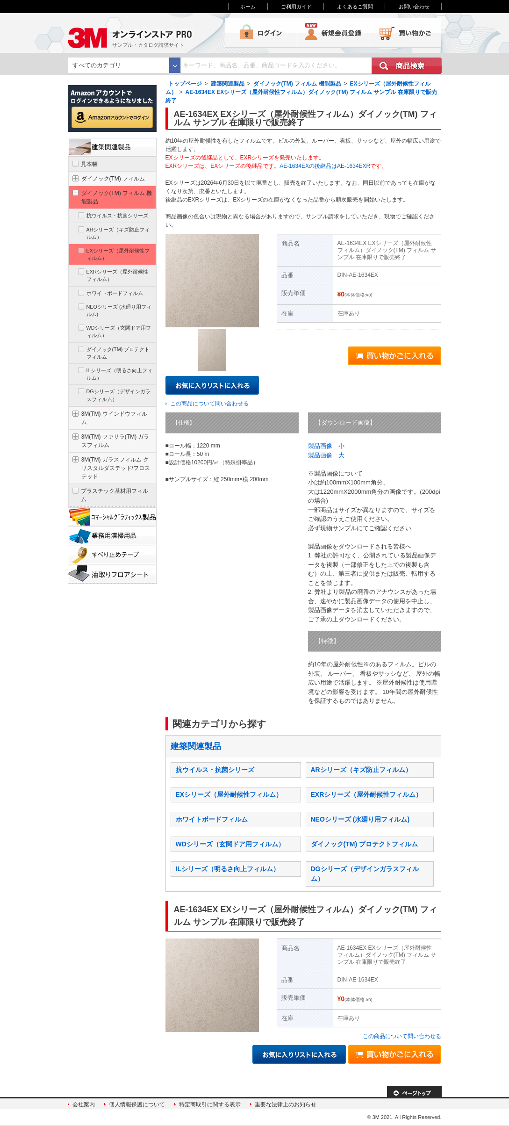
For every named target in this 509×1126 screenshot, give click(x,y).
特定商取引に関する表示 (210, 1104)
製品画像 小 (326, 445)
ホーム (248, 6)
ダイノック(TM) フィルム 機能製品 (297, 83)
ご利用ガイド (296, 6)
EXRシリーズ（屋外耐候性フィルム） (367, 794)
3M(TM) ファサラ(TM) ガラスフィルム (115, 440)
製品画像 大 (326, 455)
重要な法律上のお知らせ (285, 1104)
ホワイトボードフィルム (212, 819)
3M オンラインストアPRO (146, 33)
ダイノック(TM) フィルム (113, 178)
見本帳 (89, 164)
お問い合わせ (414, 6)
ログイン (261, 33)
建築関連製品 (227, 83)
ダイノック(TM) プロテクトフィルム (364, 844)
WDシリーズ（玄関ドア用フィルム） (230, 844)
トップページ (185, 83)
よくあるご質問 (355, 6)
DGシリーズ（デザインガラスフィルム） (118, 395)
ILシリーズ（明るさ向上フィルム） (228, 869)
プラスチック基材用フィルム (114, 495)
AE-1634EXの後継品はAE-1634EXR (325, 166)
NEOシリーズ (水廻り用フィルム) (360, 819)
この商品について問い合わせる (209, 403)
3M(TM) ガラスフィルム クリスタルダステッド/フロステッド (115, 468)
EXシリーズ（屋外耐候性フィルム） (229, 794)
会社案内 (83, 1104)
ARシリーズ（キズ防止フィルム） (361, 769)
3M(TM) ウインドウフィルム (114, 418)
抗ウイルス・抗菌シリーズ (215, 769)
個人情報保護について (137, 1104)
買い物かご (405, 33)
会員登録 (333, 33)
